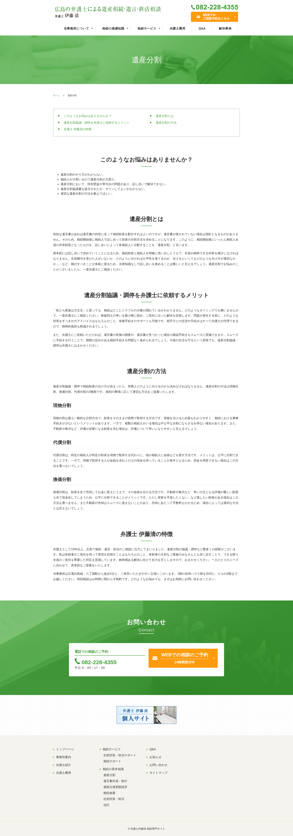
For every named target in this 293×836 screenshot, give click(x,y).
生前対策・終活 (113, 799)
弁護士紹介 (63, 765)
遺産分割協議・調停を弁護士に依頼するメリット (96, 122)
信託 (106, 804)
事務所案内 (63, 757)
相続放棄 (109, 793)
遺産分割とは (165, 115)
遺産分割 (109, 775)
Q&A (202, 28)
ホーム (56, 95)
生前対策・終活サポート (119, 755)
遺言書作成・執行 (115, 781)
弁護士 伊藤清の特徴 (77, 129)
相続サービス (147, 28)
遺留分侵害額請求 (115, 787)
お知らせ (155, 757)
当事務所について (76, 28)
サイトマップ (158, 772)
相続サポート (112, 761)
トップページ (65, 749)
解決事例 (225, 28)
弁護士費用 (178, 28)
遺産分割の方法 (166, 122)
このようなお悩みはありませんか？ (88, 115)
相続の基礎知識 (113, 28)
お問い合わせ (158, 765)
